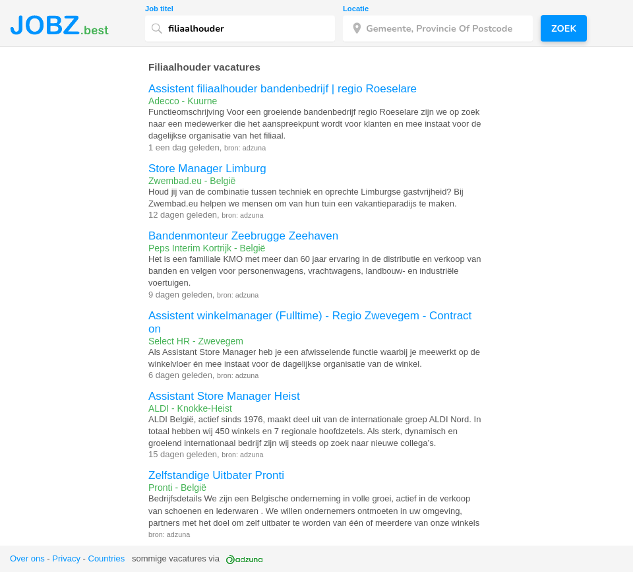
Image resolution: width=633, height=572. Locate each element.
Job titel (159, 9)
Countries (106, 558)
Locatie (356, 9)
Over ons (27, 558)
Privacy (66, 558)
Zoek (563, 28)
